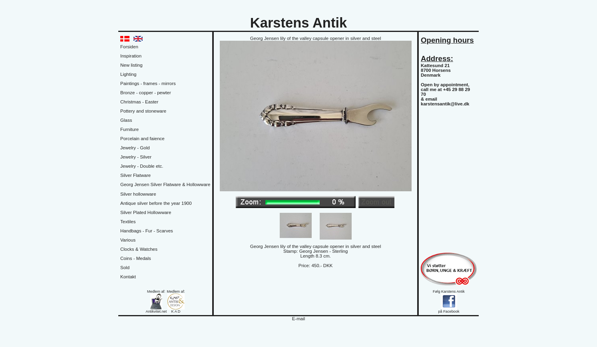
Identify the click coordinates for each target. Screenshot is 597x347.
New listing (131, 65)
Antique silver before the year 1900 (156, 203)
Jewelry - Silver (135, 157)
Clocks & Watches (138, 249)
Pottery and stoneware (143, 111)
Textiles (127, 221)
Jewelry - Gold (135, 147)
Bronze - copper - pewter (145, 92)
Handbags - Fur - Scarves (146, 230)
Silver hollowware (138, 194)
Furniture (129, 129)
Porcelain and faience (142, 138)
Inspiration (130, 56)
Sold (124, 267)
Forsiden (129, 46)
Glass (126, 120)
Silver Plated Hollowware (145, 212)
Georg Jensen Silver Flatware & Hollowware (165, 184)
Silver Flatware (135, 175)
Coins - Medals (135, 258)
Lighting (128, 74)
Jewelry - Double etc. (141, 166)
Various (127, 240)
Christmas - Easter (139, 101)
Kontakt (128, 276)
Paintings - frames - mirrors (148, 83)
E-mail (298, 318)
